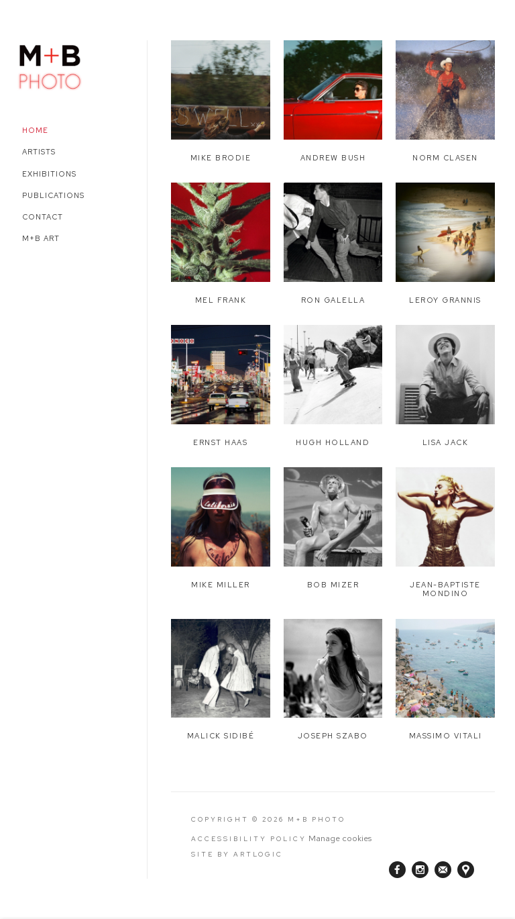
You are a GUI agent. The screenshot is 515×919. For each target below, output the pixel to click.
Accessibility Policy (248, 838)
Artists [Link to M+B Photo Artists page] (39, 151)
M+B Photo (50, 65)
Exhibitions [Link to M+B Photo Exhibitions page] (49, 174)
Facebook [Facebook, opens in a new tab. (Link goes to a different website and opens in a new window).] (397, 870)
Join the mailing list (443, 869)
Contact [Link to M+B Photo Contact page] (42, 217)
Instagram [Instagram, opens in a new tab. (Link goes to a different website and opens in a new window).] (420, 870)
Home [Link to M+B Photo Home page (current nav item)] (35, 130)
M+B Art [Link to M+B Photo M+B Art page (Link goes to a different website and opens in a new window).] (41, 238)
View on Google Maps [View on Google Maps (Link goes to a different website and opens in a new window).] (465, 869)
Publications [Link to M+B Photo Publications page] (53, 195)
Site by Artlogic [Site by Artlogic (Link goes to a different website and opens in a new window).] (237, 854)
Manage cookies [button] (339, 838)
